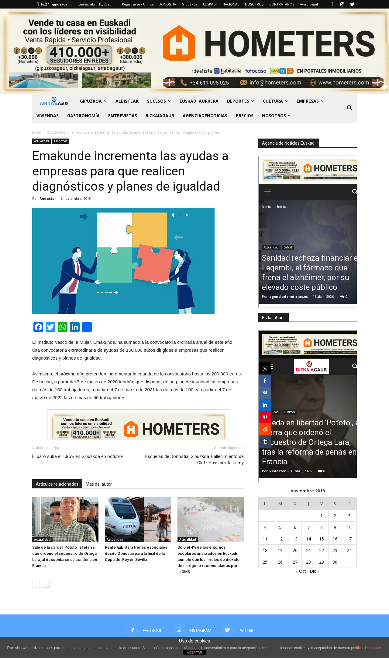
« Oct (301, 571)
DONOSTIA (167, 4)
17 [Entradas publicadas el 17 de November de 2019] (349, 539)
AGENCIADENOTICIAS (205, 115)
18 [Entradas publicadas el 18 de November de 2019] (265, 550)
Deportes (240, 101)
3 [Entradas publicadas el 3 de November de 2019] (349, 516)
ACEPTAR (194, 652)
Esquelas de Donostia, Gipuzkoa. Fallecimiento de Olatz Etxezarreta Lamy (194, 460)
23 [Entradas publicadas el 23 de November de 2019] (334, 550)
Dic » (314, 571)
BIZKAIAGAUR (160, 115)
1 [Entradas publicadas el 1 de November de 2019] (321, 516)
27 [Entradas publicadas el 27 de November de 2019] (295, 562)
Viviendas (47, 115)
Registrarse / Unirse (138, 4)
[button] (349, 108)
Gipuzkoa (189, 4)
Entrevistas (122, 115)
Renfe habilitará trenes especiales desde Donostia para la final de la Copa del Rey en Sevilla (136, 553)
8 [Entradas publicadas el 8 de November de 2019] (321, 527)
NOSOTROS (254, 4)
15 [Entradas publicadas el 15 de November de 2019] (321, 539)
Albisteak (127, 101)
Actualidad (41, 141)
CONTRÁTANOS (281, 4)
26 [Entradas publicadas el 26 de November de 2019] (280, 562)
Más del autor (99, 484)
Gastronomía (83, 115)
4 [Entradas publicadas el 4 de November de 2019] (265, 527)
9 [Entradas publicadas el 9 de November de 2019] (335, 527)
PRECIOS (244, 115)
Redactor (48, 198)
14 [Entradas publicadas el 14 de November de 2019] (308, 539)
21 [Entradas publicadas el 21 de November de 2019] (308, 550)
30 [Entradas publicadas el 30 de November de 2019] (334, 562)
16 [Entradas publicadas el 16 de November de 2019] (334, 539)
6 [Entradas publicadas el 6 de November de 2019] (295, 527)
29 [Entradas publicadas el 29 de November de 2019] (321, 562)
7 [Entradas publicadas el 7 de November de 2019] (308, 527)
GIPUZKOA (93, 101)
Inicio (36, 132)
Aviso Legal (309, 4)
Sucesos (159, 101)
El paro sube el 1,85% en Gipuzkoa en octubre (77, 456)
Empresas (310, 101)
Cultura (275, 101)
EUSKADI (210, 4)
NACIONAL (230, 4)
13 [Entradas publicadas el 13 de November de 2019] (295, 539)
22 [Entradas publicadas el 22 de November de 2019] (321, 550)
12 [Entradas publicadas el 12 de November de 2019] (280, 539)
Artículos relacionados (57, 484)
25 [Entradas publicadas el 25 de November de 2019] (265, 562)
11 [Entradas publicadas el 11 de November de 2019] (265, 539)
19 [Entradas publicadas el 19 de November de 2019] (280, 550)
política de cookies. (366, 648)
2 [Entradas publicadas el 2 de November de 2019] (335, 516)
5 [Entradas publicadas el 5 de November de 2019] (280, 527)
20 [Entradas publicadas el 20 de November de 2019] (295, 550)
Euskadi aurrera (199, 101)
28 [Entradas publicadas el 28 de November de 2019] (308, 562)
